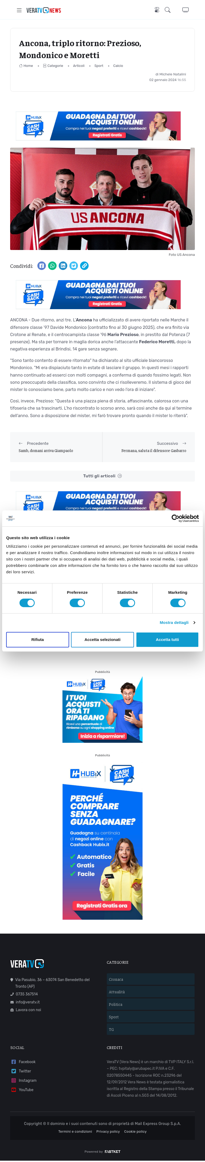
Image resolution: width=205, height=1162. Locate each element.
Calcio (118, 66)
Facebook (23, 1063)
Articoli (79, 66)
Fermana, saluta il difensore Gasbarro (153, 450)
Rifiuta (37, 639)
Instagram (23, 1081)
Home (26, 66)
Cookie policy (135, 1133)
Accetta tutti (167, 639)
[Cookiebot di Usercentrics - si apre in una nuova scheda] (175, 518)
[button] (169, 10)
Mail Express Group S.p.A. (158, 1125)
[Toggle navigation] (19, 10)
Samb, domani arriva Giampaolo (46, 450)
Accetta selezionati (102, 639)
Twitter (20, 1072)
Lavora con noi (25, 1011)
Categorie (53, 66)
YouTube (21, 1091)
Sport (98, 66)
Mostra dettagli (174, 622)
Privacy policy (108, 1133)
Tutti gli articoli (102, 476)
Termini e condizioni (75, 1133)
